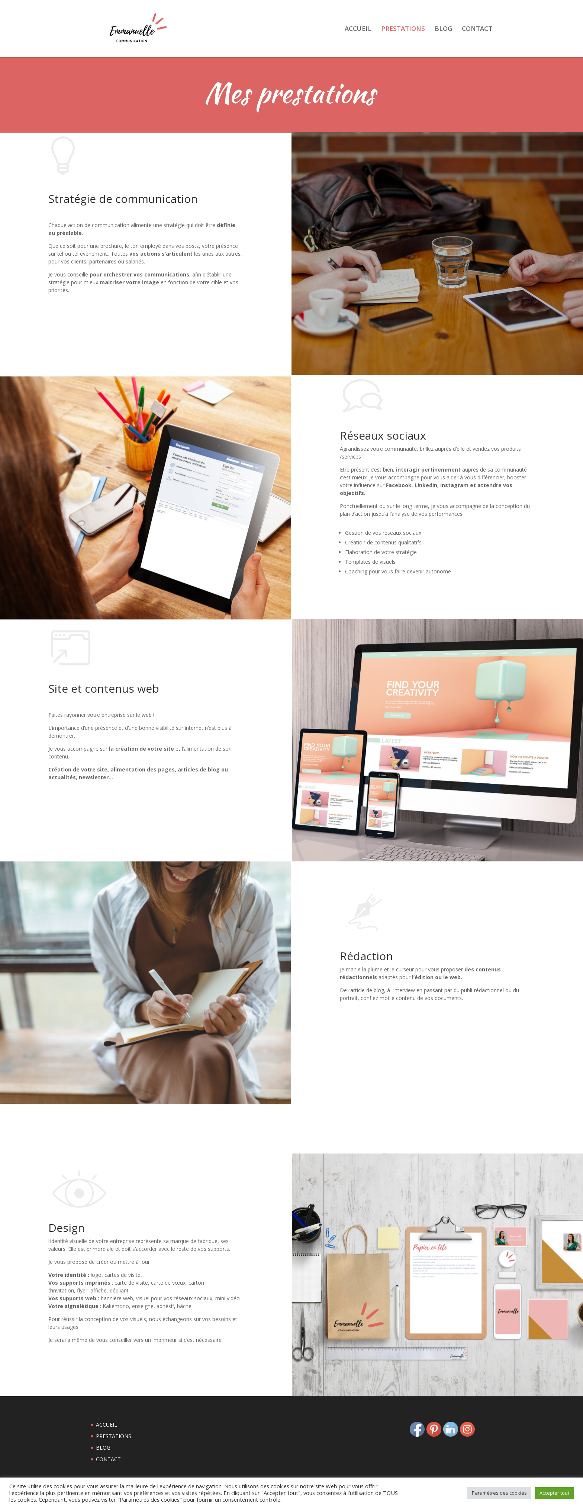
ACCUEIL (358, 29)
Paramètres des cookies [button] (499, 1492)
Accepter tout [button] (554, 1492)
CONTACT (477, 29)
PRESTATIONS (403, 29)
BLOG (443, 29)
